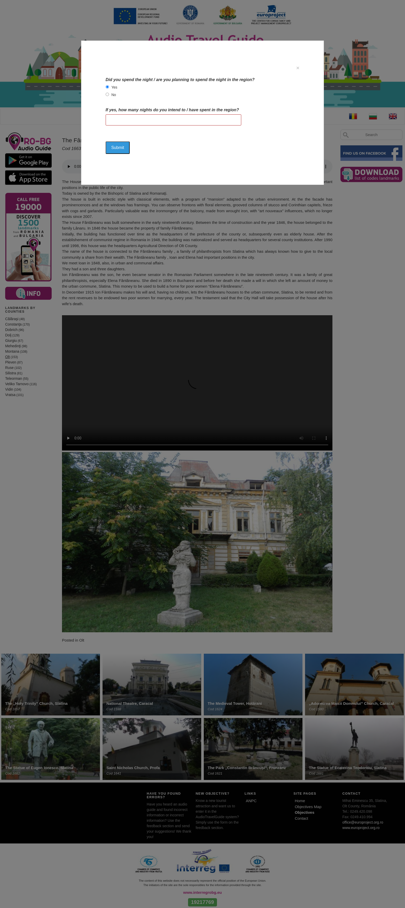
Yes (114, 87)
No (113, 95)
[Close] (297, 67)
